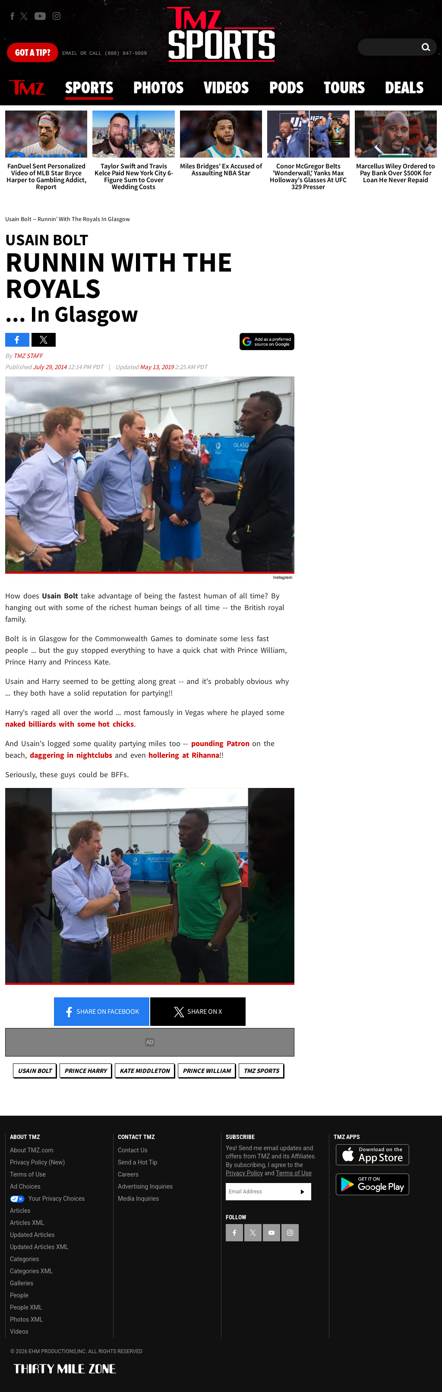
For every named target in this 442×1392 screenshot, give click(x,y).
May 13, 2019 (157, 367)
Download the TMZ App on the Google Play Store (372, 1185)
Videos (226, 88)
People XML (26, 1307)
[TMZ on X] (25, 16)
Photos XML (26, 1319)
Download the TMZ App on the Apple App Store (372, 1155)
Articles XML (27, 1222)
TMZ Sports (261, 1070)
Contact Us (133, 1150)
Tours (344, 88)
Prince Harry (85, 1070)
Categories (24, 1259)
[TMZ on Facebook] (12, 16)
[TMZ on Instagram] (56, 16)
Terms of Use (28, 1174)
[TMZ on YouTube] (271, 1232)
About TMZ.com (32, 1150)
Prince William (206, 1070)
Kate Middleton (145, 1070)
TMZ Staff (27, 355)
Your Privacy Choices (47, 1198)
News (26, 88)
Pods (286, 88)
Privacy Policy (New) (37, 1162)
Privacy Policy (244, 1173)
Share (101, 1012)
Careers (128, 1174)
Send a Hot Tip (137, 1162)
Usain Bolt (34, 1070)
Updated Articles (32, 1234)
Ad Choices (25, 1186)
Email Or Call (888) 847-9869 (104, 54)
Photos (158, 88)
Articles (20, 1210)
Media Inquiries (138, 1198)
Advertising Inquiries (145, 1186)
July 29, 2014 (50, 367)
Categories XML (31, 1271)
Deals (404, 88)
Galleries (21, 1283)
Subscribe (302, 1191)
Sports (89, 88)
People (19, 1295)
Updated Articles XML (39, 1246)
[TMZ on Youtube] (40, 16)
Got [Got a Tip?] (32, 53)
